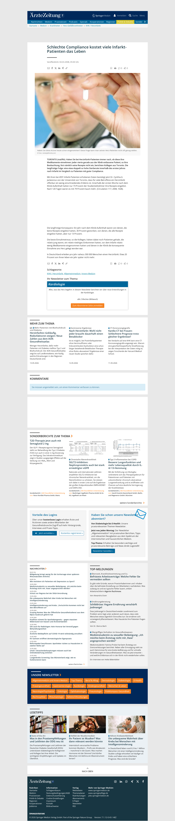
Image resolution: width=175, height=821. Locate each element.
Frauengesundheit (41, 686)
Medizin (48, 22)
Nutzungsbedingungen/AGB (58, 793)
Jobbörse (33, 806)
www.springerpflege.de (98, 793)
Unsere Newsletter (45, 675)
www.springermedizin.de (99, 790)
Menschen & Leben (117, 686)
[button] (142, 16)
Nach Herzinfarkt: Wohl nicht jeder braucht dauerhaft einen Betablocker (86, 334)
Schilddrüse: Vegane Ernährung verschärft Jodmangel (113, 606)
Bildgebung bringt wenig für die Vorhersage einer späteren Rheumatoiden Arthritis (54, 575)
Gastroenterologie (61, 686)
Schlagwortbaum (53, 790)
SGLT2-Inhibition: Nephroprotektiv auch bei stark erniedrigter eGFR (87, 465)
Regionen (110, 22)
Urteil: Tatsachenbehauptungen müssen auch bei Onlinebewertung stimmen (50, 652)
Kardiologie (79, 686)
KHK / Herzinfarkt (55, 274)
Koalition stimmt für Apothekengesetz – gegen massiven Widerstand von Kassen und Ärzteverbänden (53, 621)
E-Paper (76, 801)
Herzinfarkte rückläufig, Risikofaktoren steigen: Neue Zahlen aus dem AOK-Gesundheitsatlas (46, 337)
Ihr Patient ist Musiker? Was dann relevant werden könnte (86, 740)
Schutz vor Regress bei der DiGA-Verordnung (48, 594)
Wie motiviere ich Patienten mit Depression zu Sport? (52, 581)
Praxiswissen (61, 22)
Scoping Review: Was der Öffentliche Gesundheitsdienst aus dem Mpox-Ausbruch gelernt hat (57, 614)
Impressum (51, 801)
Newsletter (77, 804)
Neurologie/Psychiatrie (43, 691)
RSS (74, 806)
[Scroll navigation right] (145, 22)
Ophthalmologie (78, 691)
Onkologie (62, 691)
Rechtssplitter (39, 697)
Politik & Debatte (125, 22)
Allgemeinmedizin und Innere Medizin (50, 680)
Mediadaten (78, 790)
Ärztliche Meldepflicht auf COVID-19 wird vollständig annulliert (56, 634)
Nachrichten (36, 22)
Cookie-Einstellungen (55, 798)
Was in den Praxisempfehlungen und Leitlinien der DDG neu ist (48, 740)
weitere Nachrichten (77, 665)
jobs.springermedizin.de (98, 796)
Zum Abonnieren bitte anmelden (87, 305)
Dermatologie (108, 680)
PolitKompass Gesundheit (117, 691)
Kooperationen (97, 22)
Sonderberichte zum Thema (50, 436)
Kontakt (49, 804)
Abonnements (78, 798)
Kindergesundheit (96, 686)
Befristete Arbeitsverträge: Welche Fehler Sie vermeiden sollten (115, 578)
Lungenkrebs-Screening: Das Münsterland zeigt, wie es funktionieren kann (53, 659)
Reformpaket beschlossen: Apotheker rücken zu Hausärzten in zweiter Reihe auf (56, 645)
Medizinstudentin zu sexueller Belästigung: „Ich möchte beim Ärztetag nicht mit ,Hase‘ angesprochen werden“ (55, 587)
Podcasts (73, 22)
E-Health (138, 680)
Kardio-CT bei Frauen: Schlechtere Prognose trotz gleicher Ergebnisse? (123, 334)
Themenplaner (79, 793)
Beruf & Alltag (91, 680)
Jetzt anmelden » (44, 533)
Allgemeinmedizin (72, 274)
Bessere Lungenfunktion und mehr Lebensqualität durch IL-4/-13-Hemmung (125, 465)
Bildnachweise (52, 806)
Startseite (33, 790)
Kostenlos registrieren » (72, 533)
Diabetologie (124, 680)
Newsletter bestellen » (103, 551)
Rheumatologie (56, 697)
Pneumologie (95, 691)
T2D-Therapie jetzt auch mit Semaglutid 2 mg (45, 442)
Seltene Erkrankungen (77, 697)
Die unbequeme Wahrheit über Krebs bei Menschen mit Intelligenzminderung (53, 599)
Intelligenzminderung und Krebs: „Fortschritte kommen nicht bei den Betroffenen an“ (57, 606)
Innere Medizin (88, 274)
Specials (83, 22)
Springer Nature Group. (82, 817)
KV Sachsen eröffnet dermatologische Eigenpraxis (51, 639)
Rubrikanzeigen (79, 796)
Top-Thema (76, 680)
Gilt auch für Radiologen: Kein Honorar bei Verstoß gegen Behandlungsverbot (54, 628)
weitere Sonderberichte (132, 503)
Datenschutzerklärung (55, 796)
